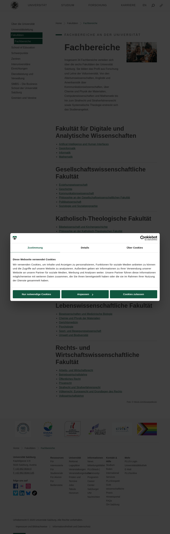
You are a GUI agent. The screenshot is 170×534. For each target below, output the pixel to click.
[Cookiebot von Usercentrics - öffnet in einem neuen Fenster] (142, 238)
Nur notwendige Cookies (36, 294)
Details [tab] (85, 247)
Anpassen (85, 294)
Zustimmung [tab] (35, 247)
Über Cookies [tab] (135, 247)
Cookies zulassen (133, 294)
